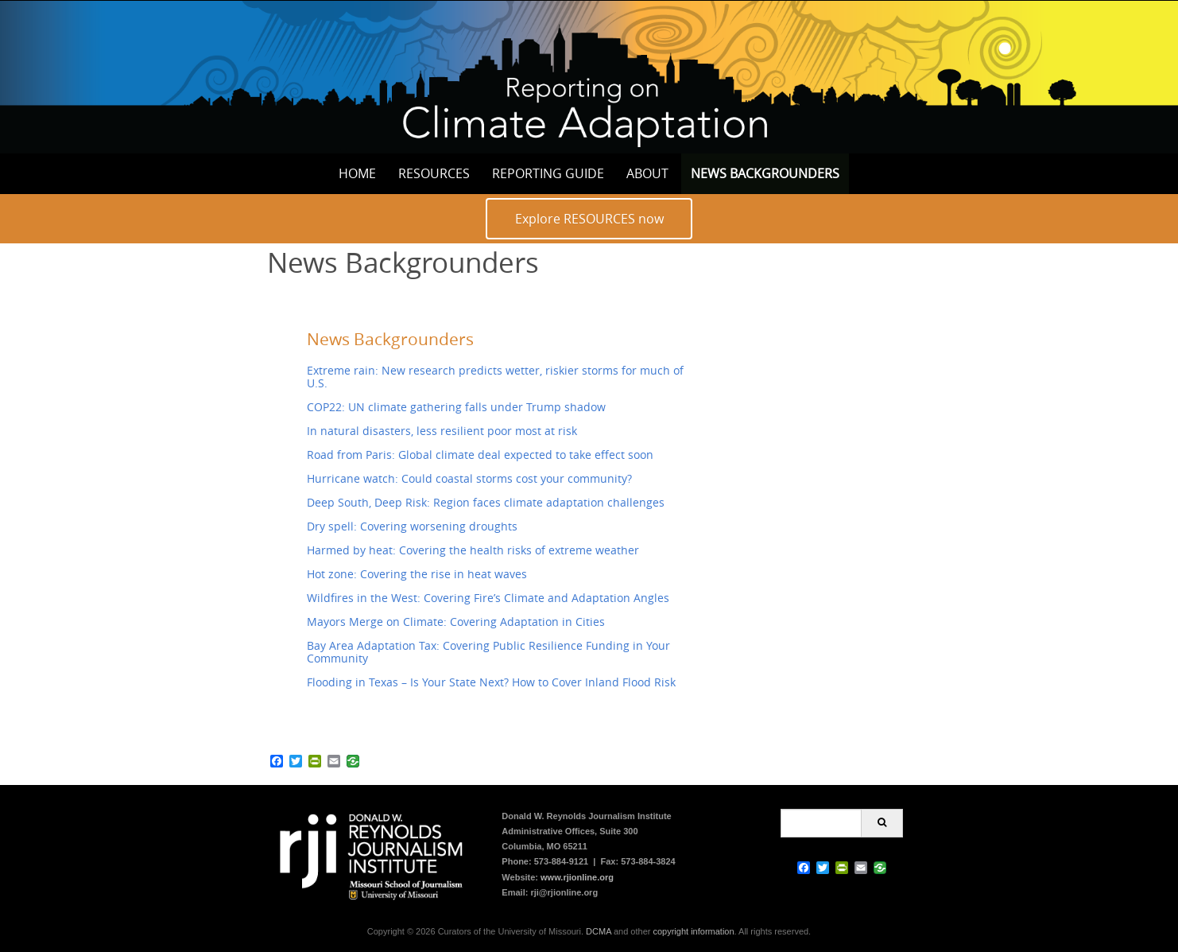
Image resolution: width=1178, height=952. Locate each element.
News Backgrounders (765, 173)
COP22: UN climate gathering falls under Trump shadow (456, 406)
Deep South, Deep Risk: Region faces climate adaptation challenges (486, 502)
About (647, 173)
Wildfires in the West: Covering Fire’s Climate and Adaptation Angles (488, 597)
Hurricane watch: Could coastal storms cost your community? (469, 478)
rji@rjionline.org (564, 892)
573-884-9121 (561, 861)
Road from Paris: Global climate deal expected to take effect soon (480, 454)
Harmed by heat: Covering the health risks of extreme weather (473, 550)
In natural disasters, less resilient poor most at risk (442, 430)
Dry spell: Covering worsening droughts (412, 526)
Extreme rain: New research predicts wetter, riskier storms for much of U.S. (495, 377)
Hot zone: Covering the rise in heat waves (417, 573)
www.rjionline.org (577, 877)
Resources (434, 173)
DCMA (598, 931)
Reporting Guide (548, 173)
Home (357, 173)
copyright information (693, 931)
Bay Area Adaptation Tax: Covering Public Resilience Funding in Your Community (488, 652)
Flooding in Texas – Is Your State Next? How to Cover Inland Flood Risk (491, 682)
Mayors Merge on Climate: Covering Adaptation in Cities (456, 621)
